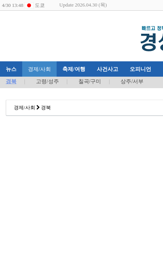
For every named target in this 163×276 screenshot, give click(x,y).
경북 (11, 81)
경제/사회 (39, 69)
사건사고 (107, 69)
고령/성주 (47, 81)
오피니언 (140, 69)
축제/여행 (73, 69)
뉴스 (11, 69)
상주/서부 (132, 81)
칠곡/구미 (89, 81)
